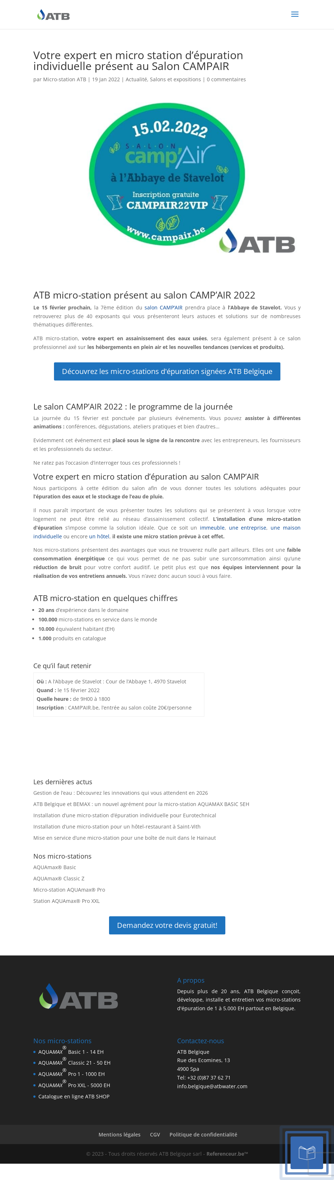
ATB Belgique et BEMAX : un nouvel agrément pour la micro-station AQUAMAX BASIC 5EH (141, 804)
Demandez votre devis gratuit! (167, 925)
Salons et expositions (175, 79)
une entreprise (246, 527)
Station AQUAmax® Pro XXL (66, 900)
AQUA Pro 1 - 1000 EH (71, 1071)
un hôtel (99, 536)
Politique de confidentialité (203, 1134)
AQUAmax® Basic (54, 867)
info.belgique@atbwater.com (212, 1086)
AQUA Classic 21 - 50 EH (74, 1060)
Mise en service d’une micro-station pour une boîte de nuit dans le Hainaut (124, 837)
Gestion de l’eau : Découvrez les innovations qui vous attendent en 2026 (120, 792)
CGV (155, 1134)
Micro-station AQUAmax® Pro (69, 889)
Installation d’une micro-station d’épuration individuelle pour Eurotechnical (124, 815)
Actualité (136, 79)
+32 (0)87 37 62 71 (209, 1077)
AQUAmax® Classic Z (58, 878)
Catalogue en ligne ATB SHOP (73, 1096)
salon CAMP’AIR (164, 307)
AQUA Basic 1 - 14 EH (71, 1049)
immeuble (212, 527)
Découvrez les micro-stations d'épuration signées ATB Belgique (167, 371)
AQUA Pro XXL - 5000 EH (74, 1083)
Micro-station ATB (64, 79)
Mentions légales (120, 1134)
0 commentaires (226, 79)
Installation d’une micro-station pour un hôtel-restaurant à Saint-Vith (117, 826)
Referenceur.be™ (227, 1153)
